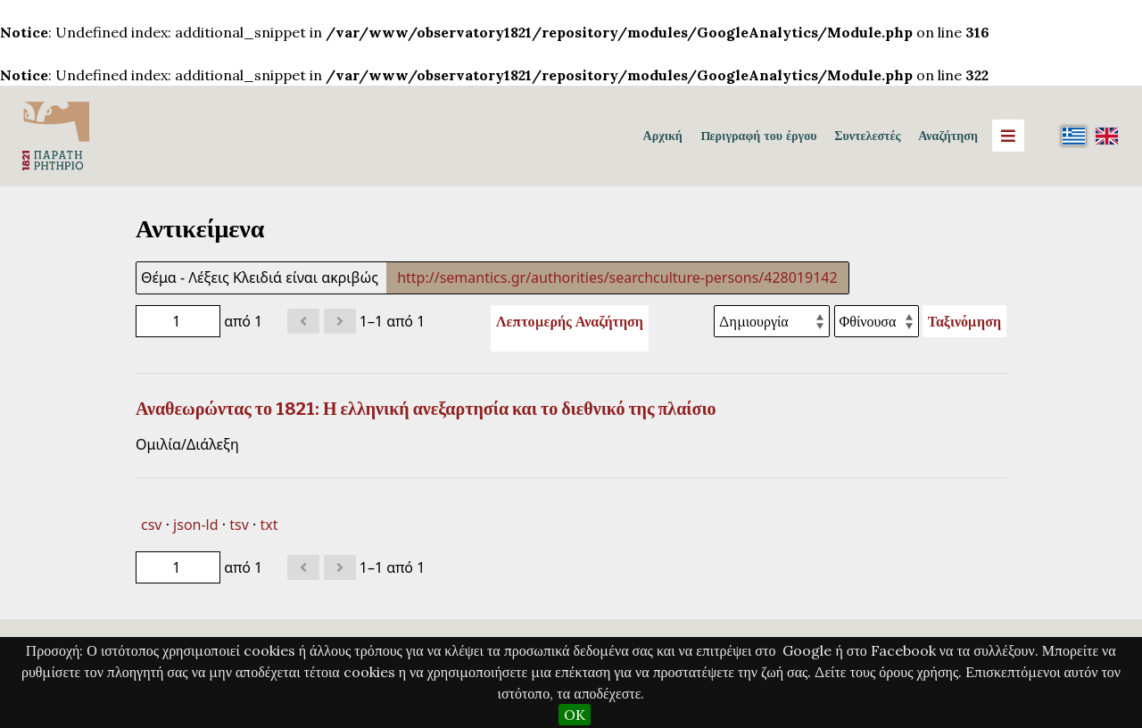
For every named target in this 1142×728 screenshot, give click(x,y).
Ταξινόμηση (964, 321)
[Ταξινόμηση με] (772, 321)
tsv (239, 524)
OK (574, 715)
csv (151, 524)
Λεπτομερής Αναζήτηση (569, 321)
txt (268, 524)
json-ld (195, 524)
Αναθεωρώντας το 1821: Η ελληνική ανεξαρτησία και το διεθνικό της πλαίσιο (426, 408)
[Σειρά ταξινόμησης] (876, 321)
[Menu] (1008, 136)
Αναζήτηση (948, 136)
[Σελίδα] (178, 321)
